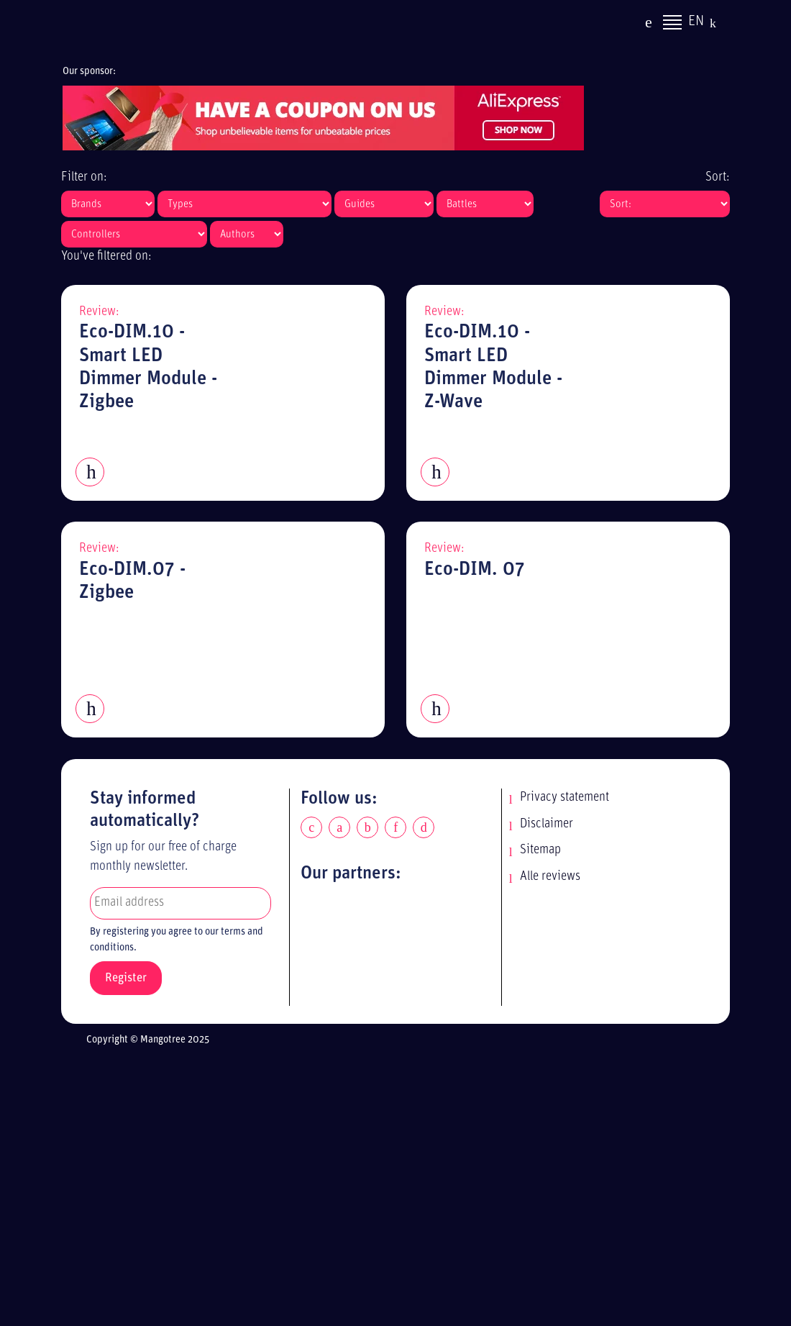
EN (696, 23)
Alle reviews (550, 877)
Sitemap (540, 850)
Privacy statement (564, 797)
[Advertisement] (408, 1189)
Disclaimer (546, 824)
